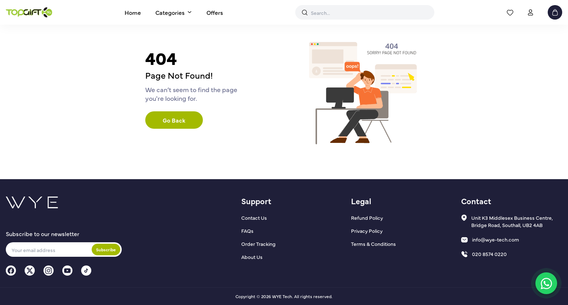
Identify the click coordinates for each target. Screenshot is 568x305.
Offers (214, 12)
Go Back (174, 120)
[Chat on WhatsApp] (546, 283)
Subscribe (106, 249)
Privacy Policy (367, 230)
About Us (252, 256)
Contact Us (254, 217)
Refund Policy (367, 217)
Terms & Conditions (373, 243)
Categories (170, 12)
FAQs (247, 230)
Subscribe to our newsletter (42, 234)
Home (133, 12)
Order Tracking (258, 243)
